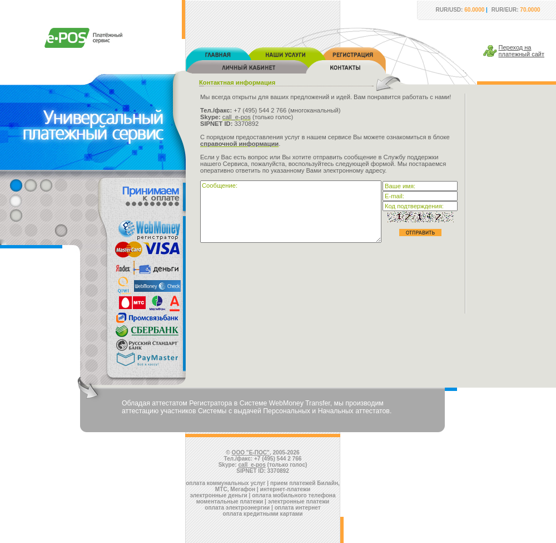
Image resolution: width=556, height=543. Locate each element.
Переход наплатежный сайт (522, 50)
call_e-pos (252, 465)
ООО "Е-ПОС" (251, 452)
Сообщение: (290, 211)
